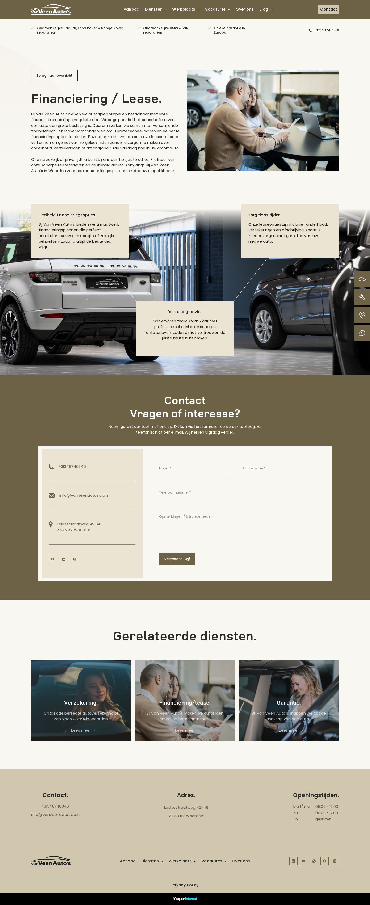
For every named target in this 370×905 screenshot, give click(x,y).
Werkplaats (183, 9)
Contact (328, 9)
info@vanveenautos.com (55, 814)
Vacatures (215, 9)
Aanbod (131, 9)
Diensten (154, 9)
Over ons (245, 9)
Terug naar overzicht (54, 75)
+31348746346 (326, 30)
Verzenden (177, 559)
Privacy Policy (185, 885)
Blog (263, 9)
